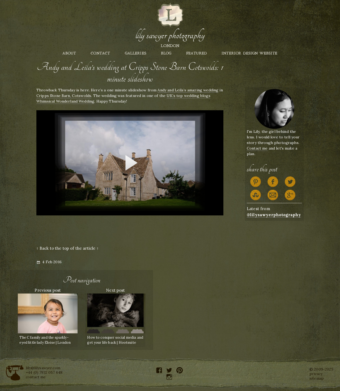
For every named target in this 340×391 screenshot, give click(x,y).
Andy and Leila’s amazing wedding (188, 90)
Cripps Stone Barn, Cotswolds (63, 95)
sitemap (316, 378)
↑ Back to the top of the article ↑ (67, 248)
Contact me (257, 148)
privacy (315, 373)
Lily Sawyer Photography (170, 35)
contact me (36, 377)
